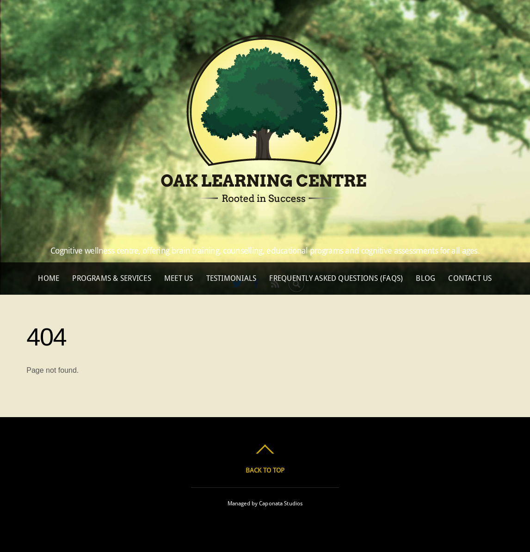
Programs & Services (111, 278)
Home (48, 278)
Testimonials (231, 278)
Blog (425, 278)
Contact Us (470, 278)
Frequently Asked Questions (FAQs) (336, 278)
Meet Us (178, 278)
